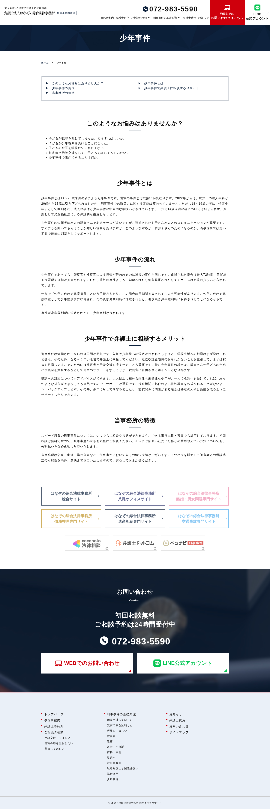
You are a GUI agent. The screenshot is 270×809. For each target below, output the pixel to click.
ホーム (45, 62)
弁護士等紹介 (54, 726)
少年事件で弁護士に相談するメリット (171, 88)
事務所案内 (107, 17)
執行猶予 (112, 773)
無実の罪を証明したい (59, 743)
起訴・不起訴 (115, 746)
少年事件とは (154, 83)
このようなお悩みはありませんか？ (78, 83)
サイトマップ (179, 732)
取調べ (111, 757)
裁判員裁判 (114, 763)
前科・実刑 (114, 752)
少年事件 (112, 779)
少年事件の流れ (63, 88)
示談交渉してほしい (57, 737)
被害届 (111, 736)
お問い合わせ (179, 726)
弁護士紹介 (122, 17)
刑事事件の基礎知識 (165, 17)
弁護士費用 (189, 17)
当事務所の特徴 (63, 92)
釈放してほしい (55, 748)
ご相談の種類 (139, 17)
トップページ (54, 714)
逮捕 (110, 741)
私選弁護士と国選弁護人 (123, 768)
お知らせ (203, 17)
